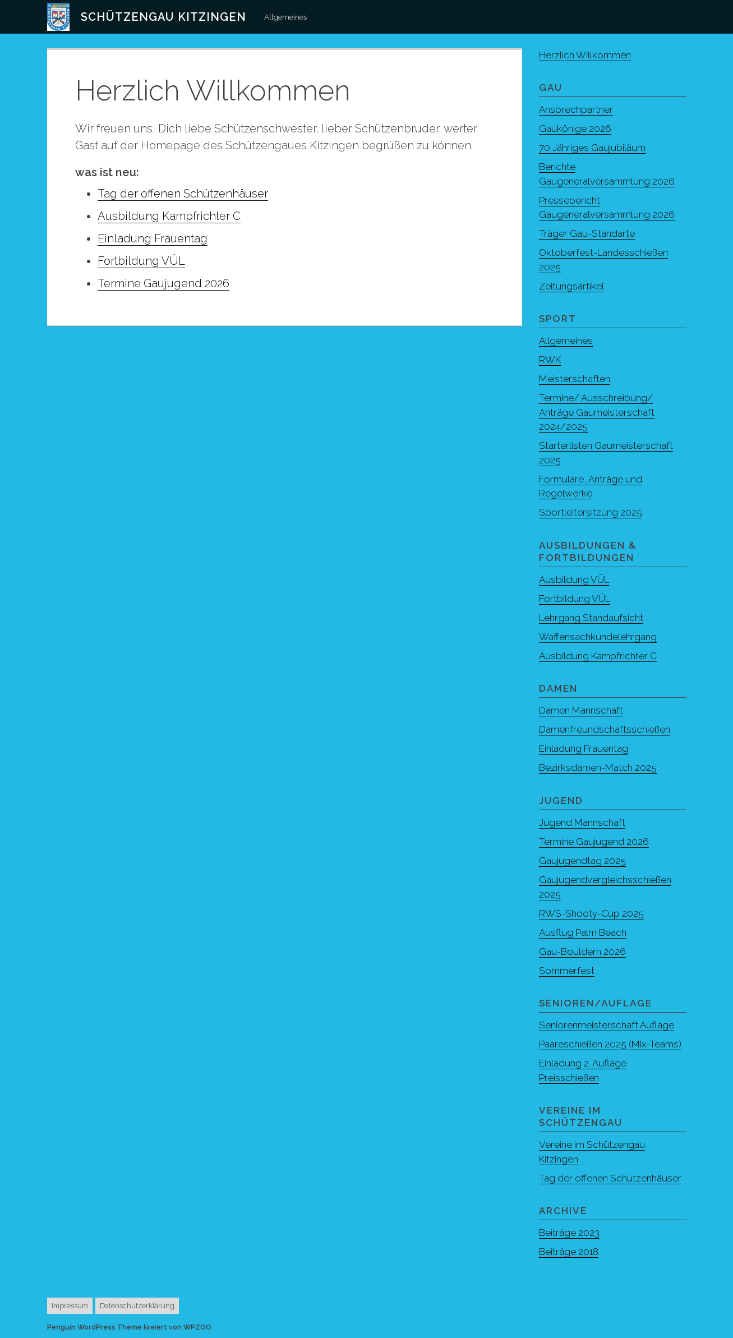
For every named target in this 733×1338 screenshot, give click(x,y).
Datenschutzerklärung (137, 1306)
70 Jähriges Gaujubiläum (592, 147)
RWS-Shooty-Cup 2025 (591, 913)
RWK (550, 359)
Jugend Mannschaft (582, 822)
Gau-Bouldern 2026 (582, 951)
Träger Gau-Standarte (587, 233)
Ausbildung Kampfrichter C (169, 216)
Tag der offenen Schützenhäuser (183, 193)
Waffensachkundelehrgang (598, 636)
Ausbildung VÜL (574, 579)
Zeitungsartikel (571, 286)
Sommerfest (566, 970)
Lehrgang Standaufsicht (591, 617)
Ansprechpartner (576, 109)
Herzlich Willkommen (585, 55)
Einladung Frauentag (153, 238)
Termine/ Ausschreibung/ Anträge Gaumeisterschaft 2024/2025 (596, 412)
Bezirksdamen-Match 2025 (598, 767)
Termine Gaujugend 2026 (163, 283)
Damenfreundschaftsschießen (604, 729)
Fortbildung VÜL (141, 261)
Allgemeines (285, 16)
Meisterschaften (574, 378)
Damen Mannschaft (581, 710)
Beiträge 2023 (569, 1232)
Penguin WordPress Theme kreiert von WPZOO (129, 1327)
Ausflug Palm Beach (582, 932)
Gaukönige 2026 (575, 128)
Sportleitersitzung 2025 (590, 512)
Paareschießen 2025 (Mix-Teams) (610, 1044)
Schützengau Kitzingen (163, 17)
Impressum (70, 1306)
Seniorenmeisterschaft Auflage (606, 1025)
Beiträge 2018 (568, 1251)
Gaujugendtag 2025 (582, 860)
